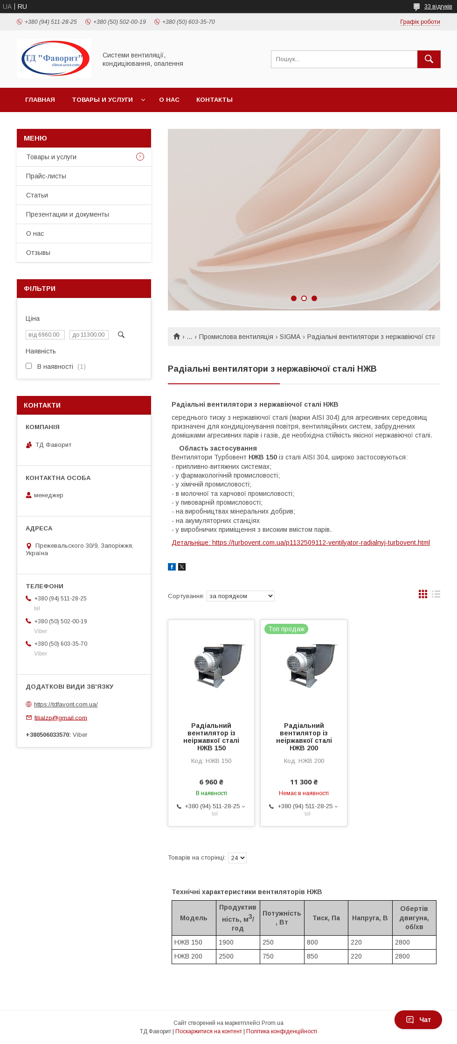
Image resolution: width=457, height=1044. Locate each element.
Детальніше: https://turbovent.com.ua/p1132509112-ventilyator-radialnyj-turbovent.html (301, 542)
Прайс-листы (46, 176)
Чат (418, 1020)
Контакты (214, 99)
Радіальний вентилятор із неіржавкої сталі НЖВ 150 (211, 737)
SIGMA (290, 336)
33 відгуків (438, 6)
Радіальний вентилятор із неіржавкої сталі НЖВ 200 (304, 737)
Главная (40, 99)
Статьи (37, 195)
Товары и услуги (102, 99)
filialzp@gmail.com (61, 717)
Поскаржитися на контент (208, 1031)
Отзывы (38, 252)
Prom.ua (273, 1023)
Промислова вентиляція (236, 336)
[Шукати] (429, 59)
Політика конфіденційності (281, 1031)
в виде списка (436, 596)
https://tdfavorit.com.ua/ (66, 704)
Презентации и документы (67, 214)
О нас (169, 99)
